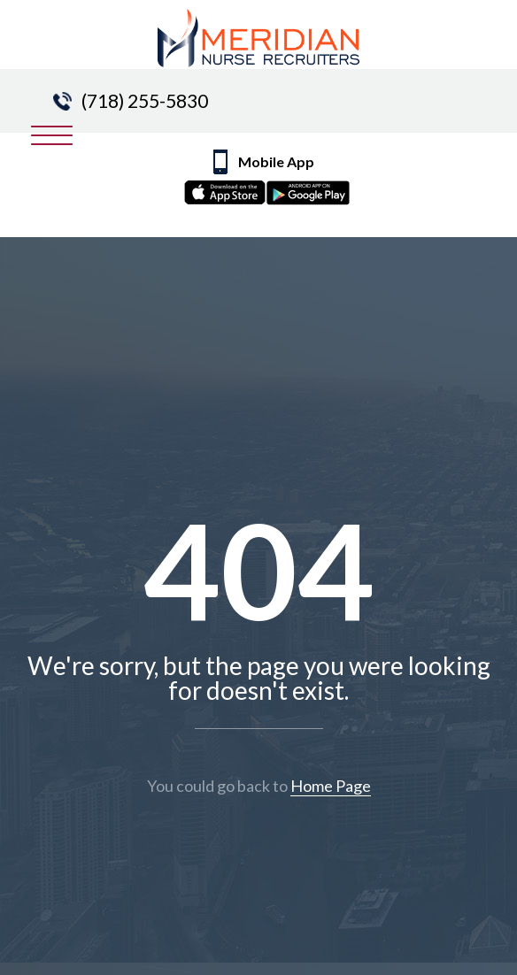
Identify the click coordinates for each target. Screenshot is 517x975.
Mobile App (279, 182)
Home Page (330, 785)
